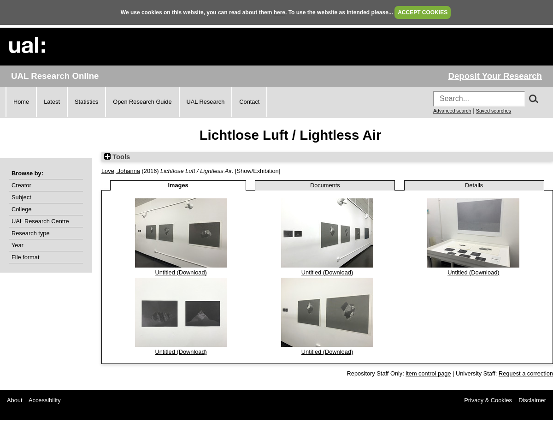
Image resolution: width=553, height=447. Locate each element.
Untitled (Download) (180, 272)
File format (25, 257)
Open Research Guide (142, 101)
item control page (428, 373)
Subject (21, 197)
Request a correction (526, 373)
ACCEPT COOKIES (422, 12)
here (279, 12)
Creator (21, 185)
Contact (249, 101)
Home (21, 101)
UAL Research (206, 101)
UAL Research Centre (40, 221)
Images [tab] (178, 185)
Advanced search (452, 110)
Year (18, 245)
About (14, 400)
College (21, 209)
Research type (31, 233)
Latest (52, 101)
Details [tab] (474, 185)
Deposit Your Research (495, 76)
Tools (117, 157)
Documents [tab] (325, 185)
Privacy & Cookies (488, 400)
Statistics (86, 101)
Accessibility (45, 400)
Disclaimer (532, 400)
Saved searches (493, 110)
